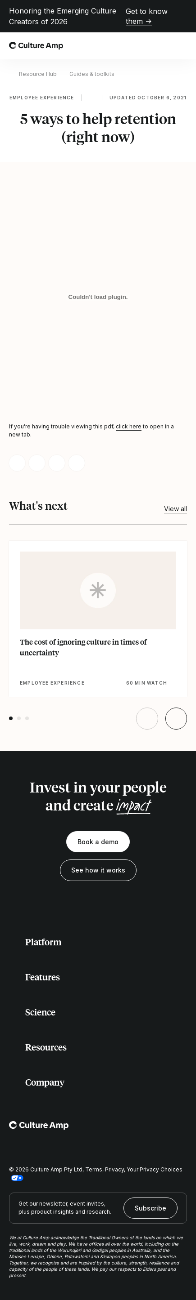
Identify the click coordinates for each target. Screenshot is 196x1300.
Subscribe (150, 1208)
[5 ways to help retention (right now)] (98, 296)
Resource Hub (38, 74)
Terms (93, 1169)
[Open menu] (181, 46)
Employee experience (41, 97)
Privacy (114, 1169)
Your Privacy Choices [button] (154, 1169)
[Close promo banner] (181, 16)
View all (175, 508)
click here (128, 426)
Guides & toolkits (91, 74)
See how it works (98, 870)
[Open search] (162, 46)
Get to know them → (147, 16)
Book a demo (98, 842)
